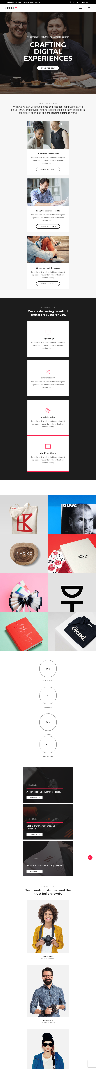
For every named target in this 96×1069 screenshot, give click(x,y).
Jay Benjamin (25, 965)
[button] (46, 89)
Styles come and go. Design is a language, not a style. (67, 969)
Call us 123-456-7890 (13, 2)
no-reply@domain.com (31, 2)
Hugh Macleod (27, 1015)
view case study (12, 610)
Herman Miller (66, 965)
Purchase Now (48, 68)
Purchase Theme (48, 1058)
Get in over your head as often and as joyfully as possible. (68, 1021)
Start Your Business (48, 904)
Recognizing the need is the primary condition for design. (24, 1019)
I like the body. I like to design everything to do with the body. (27, 969)
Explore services (27, 168)
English (84, 2)
